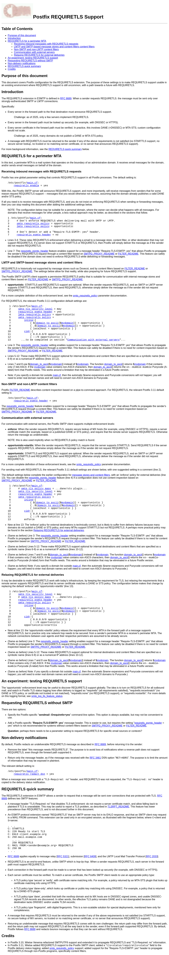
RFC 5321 (62, 856)
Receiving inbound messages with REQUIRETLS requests (46, 43)
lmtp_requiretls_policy (33, 226)
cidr (27, 331)
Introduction (14, 38)
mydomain (67, 323)
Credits (12, 69)
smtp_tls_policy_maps (36, 488)
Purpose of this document (22, 35)
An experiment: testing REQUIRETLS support (33, 57)
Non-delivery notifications (22, 63)
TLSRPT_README (118, 806)
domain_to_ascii (47, 323)
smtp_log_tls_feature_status (46, 696)
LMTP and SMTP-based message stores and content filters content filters (54, 46)
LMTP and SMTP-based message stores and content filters (42, 262)
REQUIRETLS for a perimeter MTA (27, 41)
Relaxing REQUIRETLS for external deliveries (39, 55)
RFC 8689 (66, 98)
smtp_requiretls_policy (33, 223)
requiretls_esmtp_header (34, 234)
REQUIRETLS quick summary (24, 66)
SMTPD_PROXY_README (99, 253)
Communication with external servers (34, 52)
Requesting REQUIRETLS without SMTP (30, 60)
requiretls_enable (26, 185)
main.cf (32, 182)
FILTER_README (128, 253)
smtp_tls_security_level (35, 309)
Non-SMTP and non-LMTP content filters (36, 49)
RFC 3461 (95, 757)
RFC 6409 (90, 856)
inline (28, 320)
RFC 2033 (152, 856)
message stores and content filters (91, 475)
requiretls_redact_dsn (29, 774)
